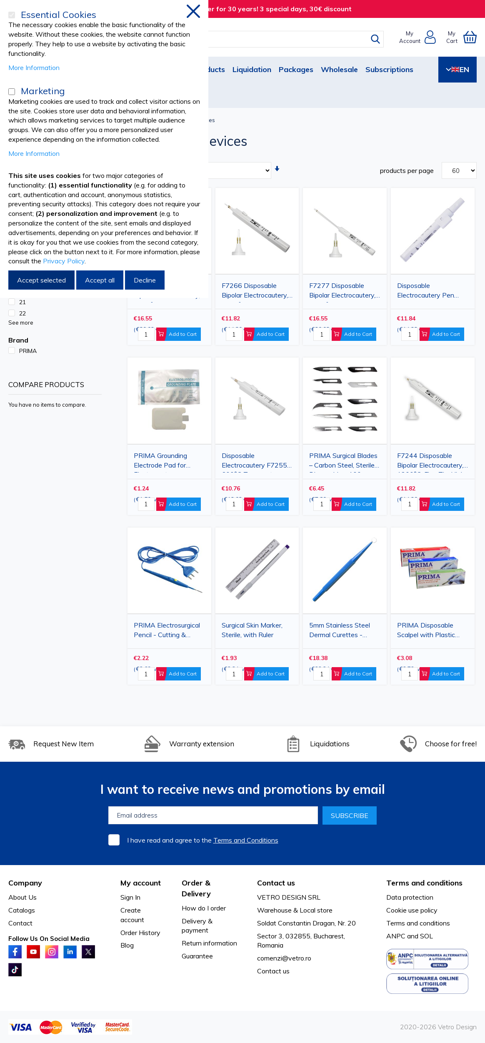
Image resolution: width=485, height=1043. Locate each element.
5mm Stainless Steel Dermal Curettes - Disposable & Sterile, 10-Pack (339, 631)
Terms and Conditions (245, 840)
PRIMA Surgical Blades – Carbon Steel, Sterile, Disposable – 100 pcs (343, 462)
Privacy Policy (64, 261)
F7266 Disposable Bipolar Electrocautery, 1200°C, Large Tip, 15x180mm (255, 292)
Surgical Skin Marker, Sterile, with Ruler (252, 630)
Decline (145, 280)
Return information (209, 943)
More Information (34, 67)
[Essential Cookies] (11, 15)
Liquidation (251, 69)
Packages (296, 69)
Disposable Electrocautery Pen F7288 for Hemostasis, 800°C (431, 292)
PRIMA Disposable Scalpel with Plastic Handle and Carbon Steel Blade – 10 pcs (427, 631)
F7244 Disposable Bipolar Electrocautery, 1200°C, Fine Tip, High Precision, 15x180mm (431, 462)
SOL (426, 936)
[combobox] (250, 39)
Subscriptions (389, 69)
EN (457, 69)
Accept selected (41, 280)
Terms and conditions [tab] (424, 883)
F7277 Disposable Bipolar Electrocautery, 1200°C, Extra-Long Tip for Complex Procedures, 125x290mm (342, 292)
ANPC (395, 936)
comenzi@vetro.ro (284, 958)
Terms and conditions (418, 923)
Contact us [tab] (276, 883)
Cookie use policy (412, 910)
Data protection (409, 897)
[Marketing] (11, 91)
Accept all (100, 280)
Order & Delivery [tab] (196, 888)
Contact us (273, 971)
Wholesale (339, 69)
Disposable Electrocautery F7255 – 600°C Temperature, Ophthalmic (257, 462)
